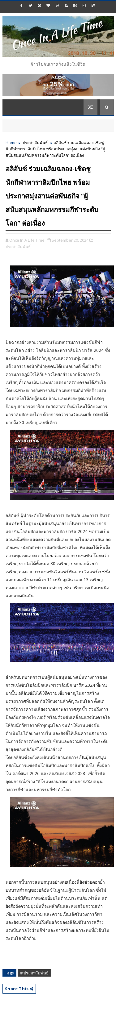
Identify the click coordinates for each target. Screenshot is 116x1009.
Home (11, 142)
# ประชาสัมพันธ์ (34, 973)
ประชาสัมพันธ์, (19, 246)
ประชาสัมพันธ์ (35, 142)
